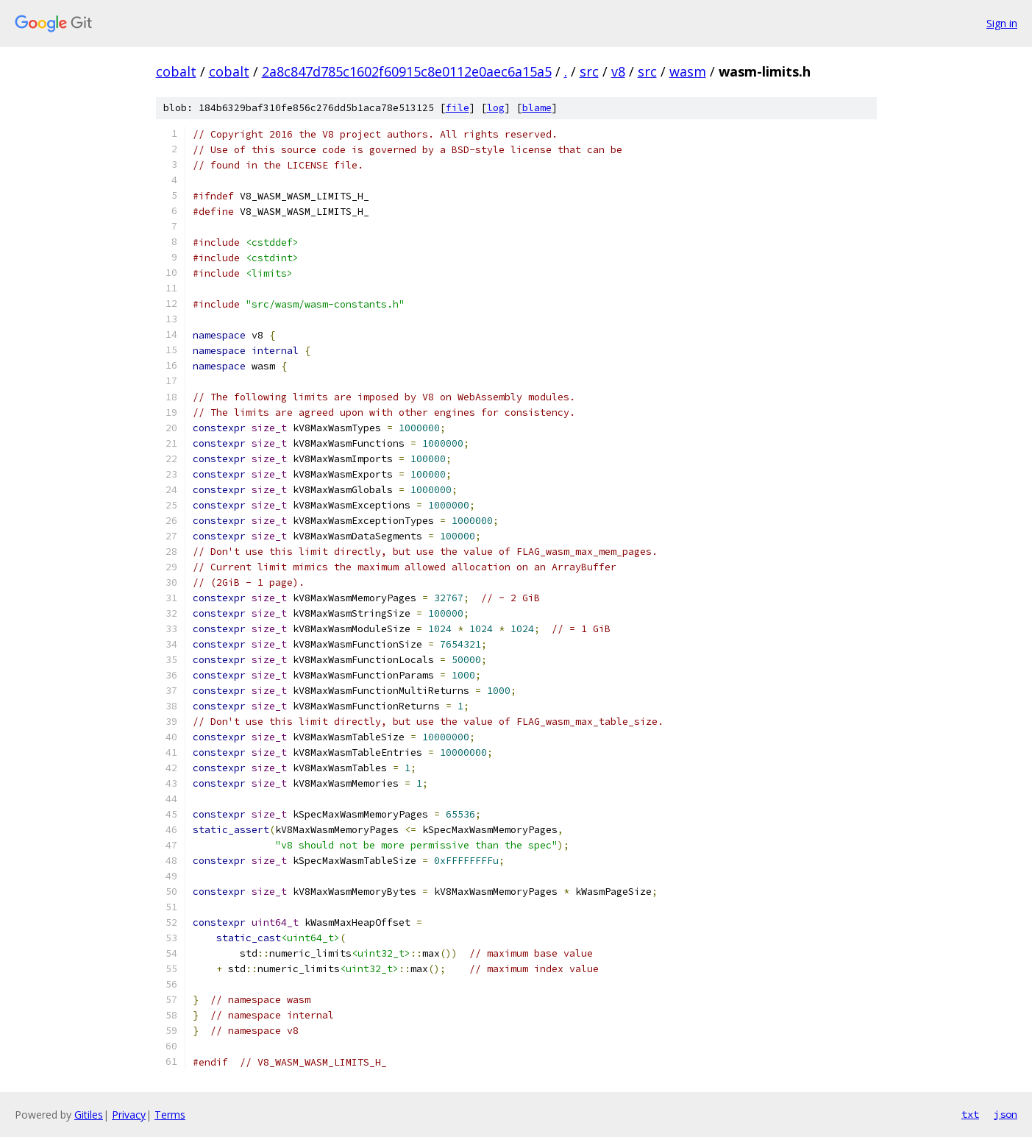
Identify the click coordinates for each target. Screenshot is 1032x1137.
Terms (169, 1115)
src (589, 71)
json (1005, 1114)
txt (970, 1114)
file (457, 108)
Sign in (1001, 23)
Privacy (129, 1115)
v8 (618, 71)
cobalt (176, 71)
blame (537, 108)
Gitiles (88, 1115)
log (496, 108)
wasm (687, 71)
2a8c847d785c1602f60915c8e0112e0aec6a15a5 (407, 71)
